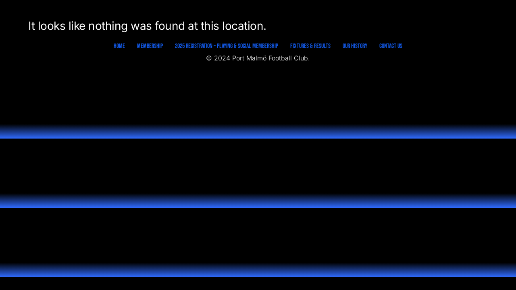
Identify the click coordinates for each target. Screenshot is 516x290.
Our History (355, 46)
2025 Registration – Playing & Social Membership (226, 46)
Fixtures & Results (310, 46)
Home (119, 46)
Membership (150, 46)
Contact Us (390, 46)
